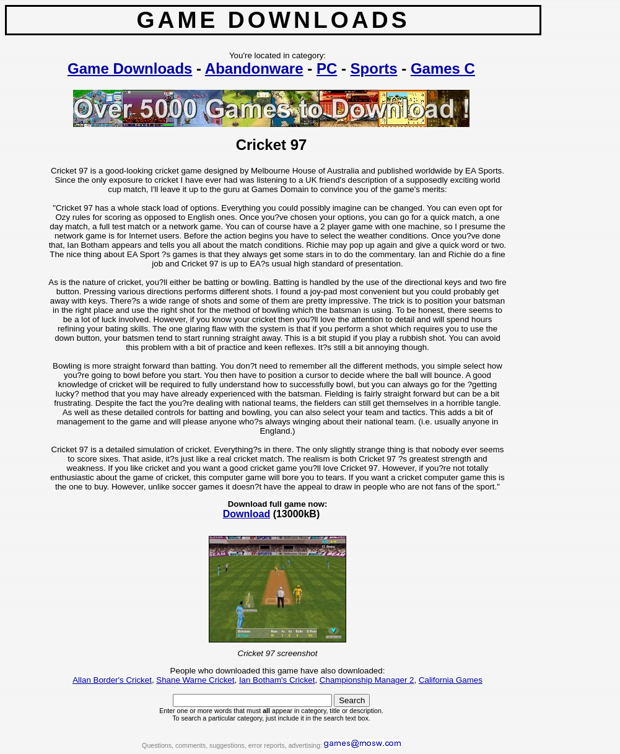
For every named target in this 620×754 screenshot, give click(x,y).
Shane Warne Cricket (195, 680)
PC (327, 68)
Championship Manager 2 (367, 680)
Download (246, 514)
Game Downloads (130, 68)
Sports (374, 68)
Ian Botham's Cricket (277, 680)
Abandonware (254, 68)
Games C (443, 68)
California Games (450, 680)
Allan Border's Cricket (112, 680)
